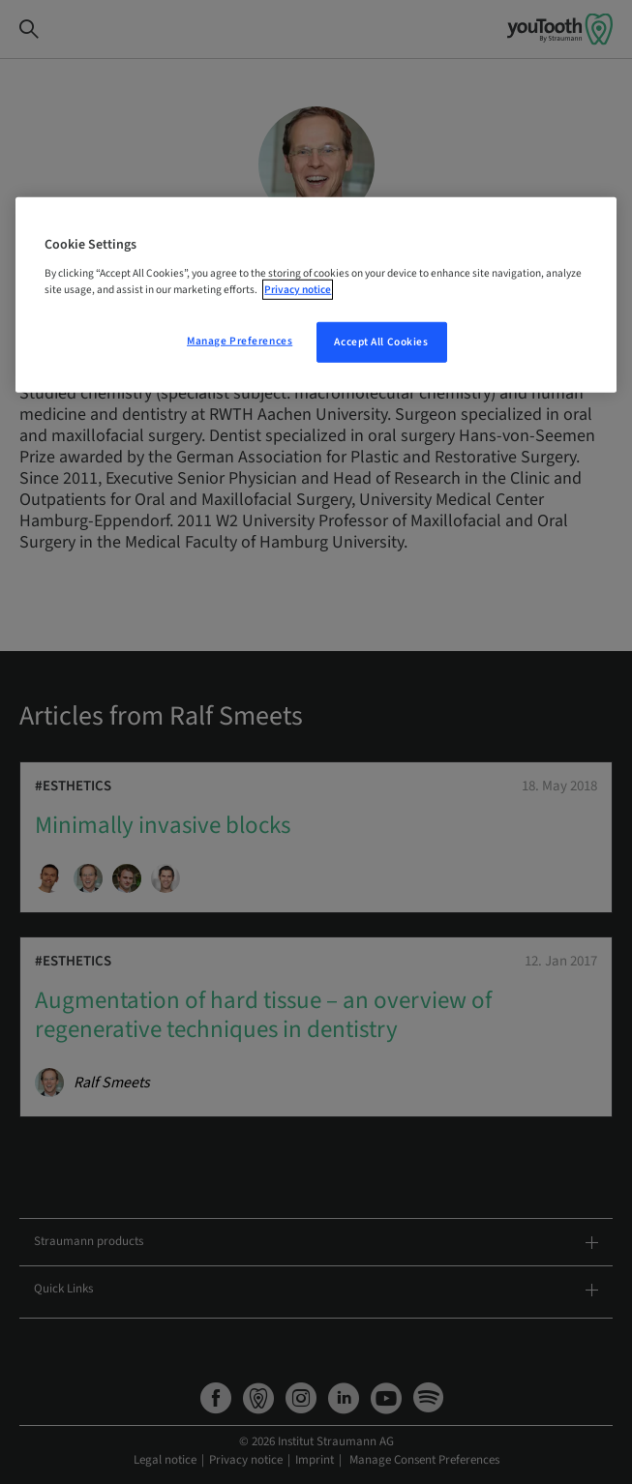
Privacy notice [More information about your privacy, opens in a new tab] (297, 290)
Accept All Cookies (381, 342)
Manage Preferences (239, 341)
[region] (315, 295)
